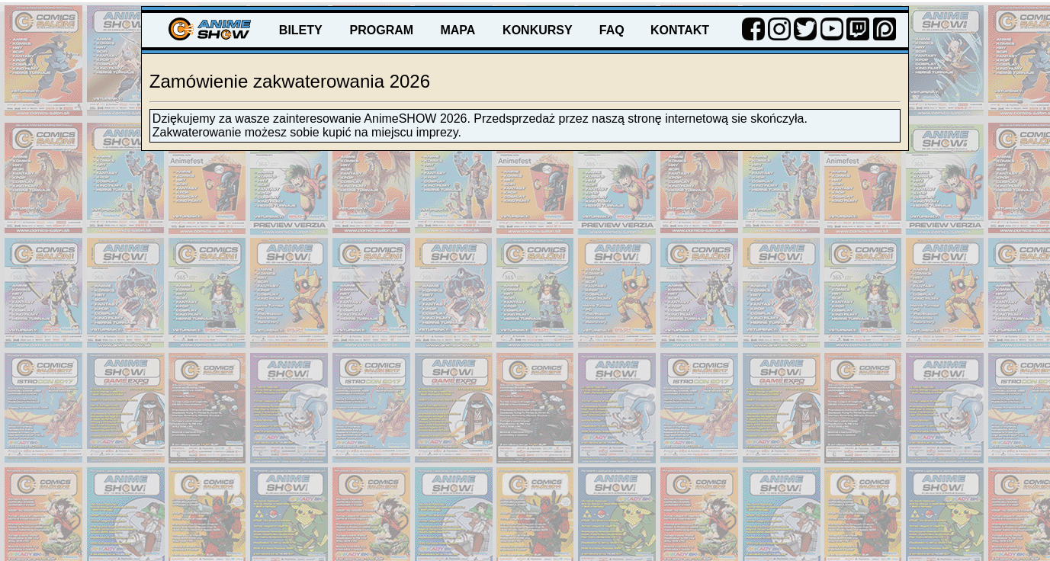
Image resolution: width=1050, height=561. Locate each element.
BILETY (301, 30)
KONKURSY (538, 30)
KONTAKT (679, 30)
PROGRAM (382, 30)
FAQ (612, 30)
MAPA (457, 30)
